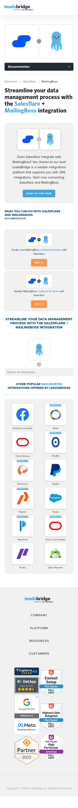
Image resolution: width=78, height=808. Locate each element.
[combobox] (39, 372)
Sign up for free (39, 193)
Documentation (19, 66)
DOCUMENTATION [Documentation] (15, 218)
